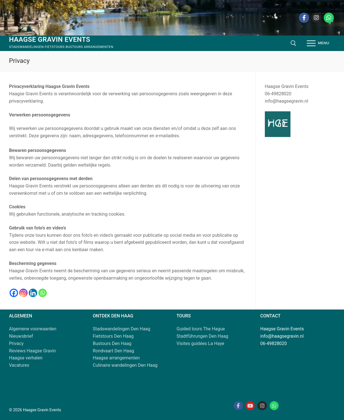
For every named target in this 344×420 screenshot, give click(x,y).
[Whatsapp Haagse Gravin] (274, 405)
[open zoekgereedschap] (293, 43)
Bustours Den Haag (112, 343)
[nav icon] (318, 43)
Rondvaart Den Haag (113, 350)
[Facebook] (304, 18)
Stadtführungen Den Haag (202, 336)
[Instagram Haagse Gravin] (262, 405)
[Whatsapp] (329, 18)
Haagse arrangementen (116, 358)
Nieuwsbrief (21, 336)
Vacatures (19, 365)
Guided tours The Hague (201, 328)
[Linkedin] (33, 293)
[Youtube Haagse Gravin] (250, 405)
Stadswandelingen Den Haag (121, 328)
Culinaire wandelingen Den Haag (125, 365)
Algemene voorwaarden (32, 328)
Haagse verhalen (26, 358)
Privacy (16, 343)
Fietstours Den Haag (113, 336)
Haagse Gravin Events (49, 39)
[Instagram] (316, 18)
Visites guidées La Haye (200, 343)
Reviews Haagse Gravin (32, 350)
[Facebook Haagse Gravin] (238, 405)
